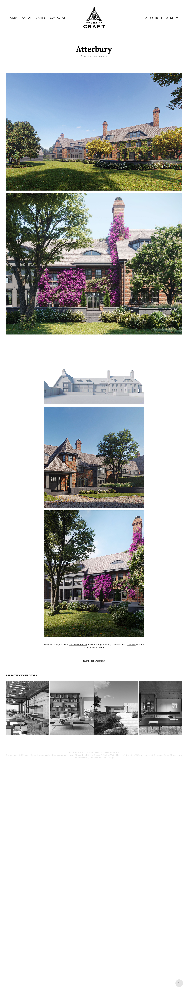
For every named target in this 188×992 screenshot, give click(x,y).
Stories (41, 17)
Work (13, 17)
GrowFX (131, 644)
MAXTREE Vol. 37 (78, 644)
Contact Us (58, 17)
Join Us (26, 17)
